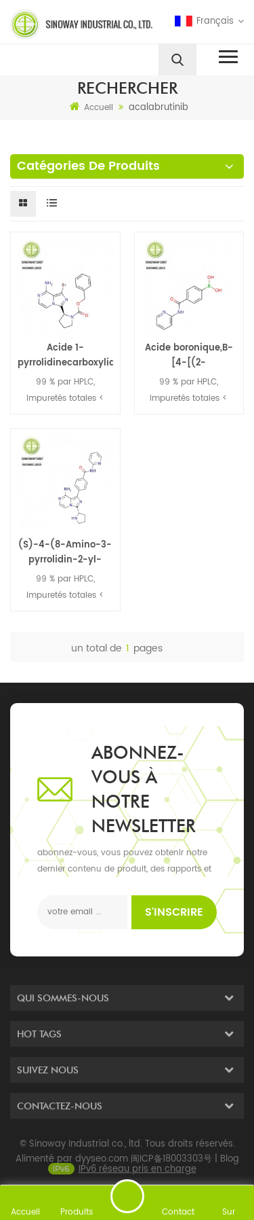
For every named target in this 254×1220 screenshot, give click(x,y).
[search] (177, 59)
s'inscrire (174, 912)
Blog (229, 1164)
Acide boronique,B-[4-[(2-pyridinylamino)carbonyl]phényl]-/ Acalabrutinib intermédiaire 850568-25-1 (189, 356)
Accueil (91, 107)
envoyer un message (127, 1196)
